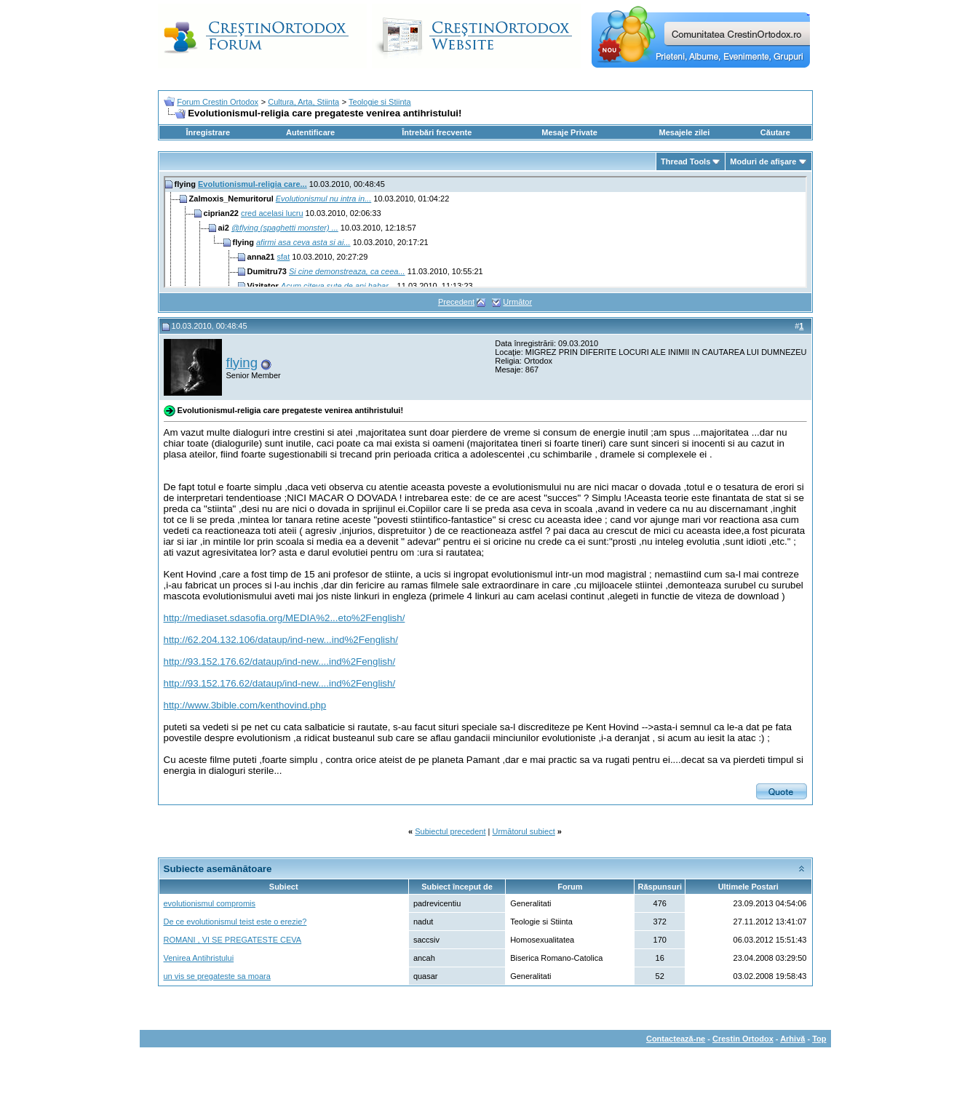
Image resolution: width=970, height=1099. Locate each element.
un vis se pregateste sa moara (217, 976)
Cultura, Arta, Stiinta (303, 101)
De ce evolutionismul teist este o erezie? (235, 921)
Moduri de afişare (763, 161)
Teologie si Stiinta (380, 101)
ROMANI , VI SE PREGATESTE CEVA (233, 939)
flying (242, 362)
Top (819, 1038)
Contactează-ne (675, 1038)
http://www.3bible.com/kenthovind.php (245, 705)
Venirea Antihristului (199, 958)
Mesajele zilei (684, 132)
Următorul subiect (524, 831)
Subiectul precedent (450, 831)
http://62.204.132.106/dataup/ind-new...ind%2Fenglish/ (281, 639)
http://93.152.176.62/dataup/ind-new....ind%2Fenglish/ (280, 661)
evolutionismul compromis (210, 903)
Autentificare (310, 132)
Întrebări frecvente (437, 132)
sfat (283, 256)
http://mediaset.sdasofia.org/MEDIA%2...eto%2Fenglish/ (284, 617)
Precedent (456, 301)
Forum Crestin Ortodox (217, 101)
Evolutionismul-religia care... (252, 184)
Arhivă (792, 1038)
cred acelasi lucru (272, 213)
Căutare (775, 132)
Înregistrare (208, 132)
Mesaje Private (569, 132)
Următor (517, 301)
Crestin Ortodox (743, 1038)
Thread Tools (685, 161)
